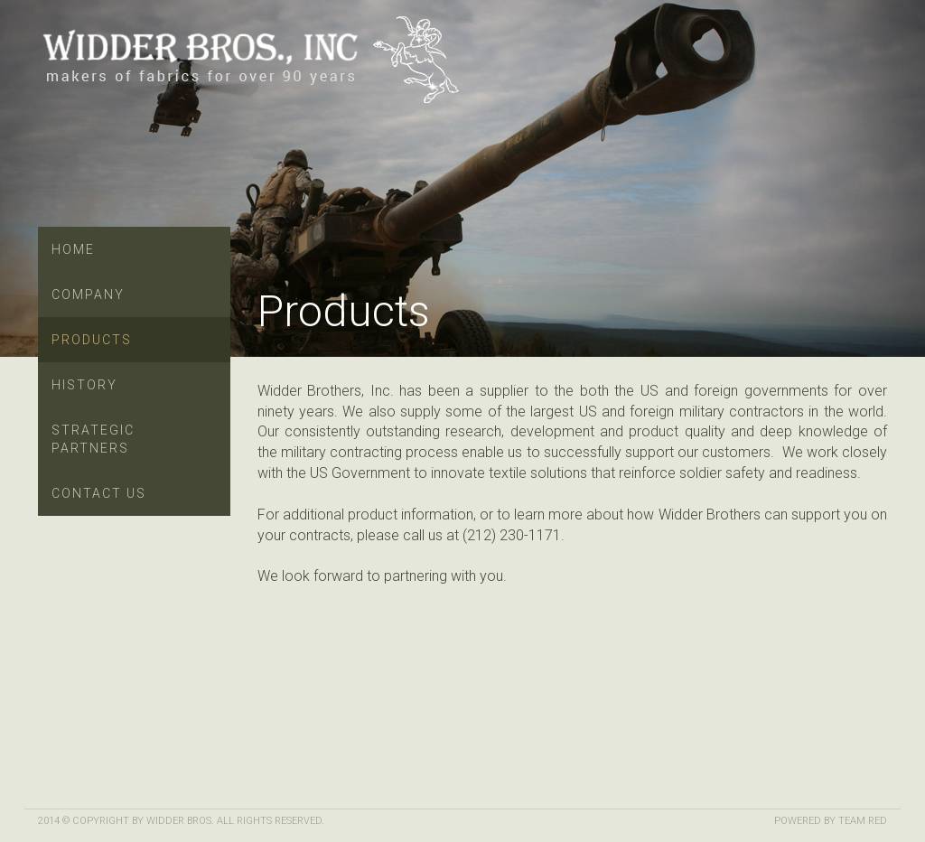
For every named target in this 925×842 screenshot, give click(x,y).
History (84, 385)
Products (91, 339)
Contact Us (98, 493)
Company (88, 294)
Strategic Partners (93, 439)
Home (73, 249)
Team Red (862, 821)
